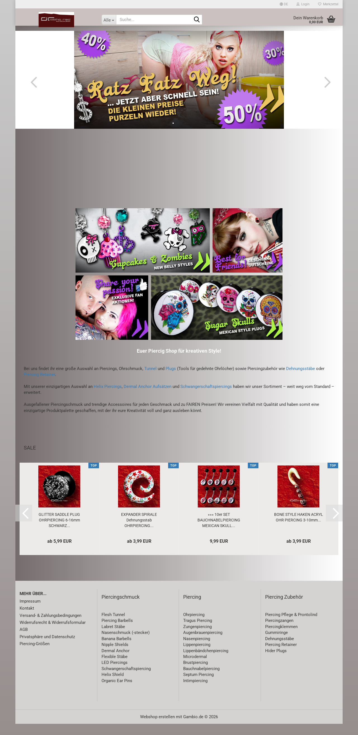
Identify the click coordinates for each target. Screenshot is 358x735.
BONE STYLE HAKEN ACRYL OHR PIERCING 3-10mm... (298, 528)
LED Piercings (115, 673)
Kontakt (27, 619)
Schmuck (170, 36)
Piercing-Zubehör (134, 36)
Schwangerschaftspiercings (206, 397)
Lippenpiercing (196, 655)
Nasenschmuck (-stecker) (126, 643)
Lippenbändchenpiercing (205, 661)
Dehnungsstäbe (300, 379)
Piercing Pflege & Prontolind (291, 625)
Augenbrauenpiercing (202, 643)
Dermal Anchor (115, 661)
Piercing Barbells (117, 631)
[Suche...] (109, 20)
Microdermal (195, 667)
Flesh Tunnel (113, 625)
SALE (77, 36)
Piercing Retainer (39, 385)
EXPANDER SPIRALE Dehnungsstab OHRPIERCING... (139, 531)
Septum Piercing (198, 685)
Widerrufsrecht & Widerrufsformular (53, 633)
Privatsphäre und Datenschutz (47, 647)
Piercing (99, 36)
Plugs (171, 379)
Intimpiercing (195, 691)
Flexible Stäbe (115, 667)
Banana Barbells (116, 649)
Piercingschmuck (121, 608)
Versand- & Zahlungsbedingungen (50, 626)
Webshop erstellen (157, 728)
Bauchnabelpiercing (201, 679)
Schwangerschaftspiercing (126, 679)
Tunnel (150, 379)
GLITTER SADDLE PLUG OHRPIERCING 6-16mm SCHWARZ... (59, 531)
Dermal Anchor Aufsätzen (147, 397)
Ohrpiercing (193, 625)
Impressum (30, 612)
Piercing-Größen (35, 654)
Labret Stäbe (113, 637)
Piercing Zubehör (284, 608)
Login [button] (303, 4)
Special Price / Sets (296, 36)
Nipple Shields (115, 655)
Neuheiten (53, 36)
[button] (283, 4)
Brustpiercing (195, 673)
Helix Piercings (108, 397)
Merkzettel (328, 4)
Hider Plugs (276, 661)
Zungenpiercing (197, 637)
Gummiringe (276, 643)
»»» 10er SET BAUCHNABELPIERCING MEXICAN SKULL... (218, 531)
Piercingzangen (279, 631)
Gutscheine (256, 36)
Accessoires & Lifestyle (212, 36)
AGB (24, 640)
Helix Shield (113, 685)
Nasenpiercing (196, 649)
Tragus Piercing (197, 631)
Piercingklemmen (281, 637)
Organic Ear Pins (117, 691)
